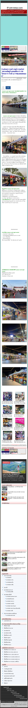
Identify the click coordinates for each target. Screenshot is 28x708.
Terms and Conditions (18, 704)
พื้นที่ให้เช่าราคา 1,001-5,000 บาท (11, 654)
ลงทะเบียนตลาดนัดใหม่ (18, 695)
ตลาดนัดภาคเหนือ (10, 603)
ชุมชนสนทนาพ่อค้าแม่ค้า (9, 676)
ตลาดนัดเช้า (8, 577)
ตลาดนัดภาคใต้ (9, 610)
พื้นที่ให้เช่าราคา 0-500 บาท (10, 649)
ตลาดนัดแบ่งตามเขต (10, 615)
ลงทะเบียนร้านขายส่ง (23, 698)
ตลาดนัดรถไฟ (7, 630)
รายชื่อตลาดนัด (8, 689)
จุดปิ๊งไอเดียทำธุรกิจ (8, 678)
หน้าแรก (6, 666)
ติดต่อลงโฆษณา (10, 702)
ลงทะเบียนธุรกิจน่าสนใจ (20, 697)
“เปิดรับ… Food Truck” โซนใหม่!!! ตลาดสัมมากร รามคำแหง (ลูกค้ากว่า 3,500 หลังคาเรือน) (16, 564)
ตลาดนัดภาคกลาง (10, 601)
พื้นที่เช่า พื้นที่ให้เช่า (8, 671)
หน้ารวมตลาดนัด (7, 575)
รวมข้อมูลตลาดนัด (8, 668)
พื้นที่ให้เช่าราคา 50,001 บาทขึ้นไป (11, 661)
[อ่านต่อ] (20, 480)
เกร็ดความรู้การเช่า (8, 680)
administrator (19, 78)
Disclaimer (25, 704)
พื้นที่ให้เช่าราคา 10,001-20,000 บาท (12, 656)
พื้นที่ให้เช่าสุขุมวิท (8, 640)
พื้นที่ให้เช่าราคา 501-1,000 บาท (11, 652)
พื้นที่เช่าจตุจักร (7, 637)
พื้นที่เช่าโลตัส (7, 625)
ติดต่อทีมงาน (3, 702)
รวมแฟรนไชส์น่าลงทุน (9, 673)
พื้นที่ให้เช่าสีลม (7, 642)
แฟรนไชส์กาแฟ (7, 620)
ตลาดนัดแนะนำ (6, 551)
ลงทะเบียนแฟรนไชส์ (15, 693)
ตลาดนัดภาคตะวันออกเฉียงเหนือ (13, 608)
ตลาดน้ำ (6, 587)
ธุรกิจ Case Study (10, 690)
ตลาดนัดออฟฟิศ (9, 591)
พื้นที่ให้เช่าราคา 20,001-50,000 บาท (12, 659)
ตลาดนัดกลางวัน (9, 579)
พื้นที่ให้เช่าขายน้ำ (8, 635)
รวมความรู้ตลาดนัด (7, 485)
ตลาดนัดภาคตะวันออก (11, 606)
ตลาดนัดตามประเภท (8, 589)
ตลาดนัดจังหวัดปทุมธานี (16, 79)
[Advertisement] (14, 30)
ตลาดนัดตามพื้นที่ (7, 594)
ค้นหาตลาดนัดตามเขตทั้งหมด (10, 613)
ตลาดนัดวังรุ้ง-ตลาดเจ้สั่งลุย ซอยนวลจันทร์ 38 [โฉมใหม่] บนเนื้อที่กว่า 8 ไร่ (16, 568)
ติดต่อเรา (6, 683)
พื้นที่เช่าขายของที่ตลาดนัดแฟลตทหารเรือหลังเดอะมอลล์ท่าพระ (16, 558)
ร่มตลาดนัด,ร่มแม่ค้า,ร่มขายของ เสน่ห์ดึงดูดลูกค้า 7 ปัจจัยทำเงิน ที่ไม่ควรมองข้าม (16, 498)
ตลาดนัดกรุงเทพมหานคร (11, 596)
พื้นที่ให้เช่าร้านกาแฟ (8, 628)
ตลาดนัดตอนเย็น (9, 582)
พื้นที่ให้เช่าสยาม (7, 644)
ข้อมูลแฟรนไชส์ (6, 687)
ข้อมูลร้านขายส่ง (14, 692)
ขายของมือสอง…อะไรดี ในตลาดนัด (15, 486)
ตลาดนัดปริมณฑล (10, 598)
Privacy (4, 704)
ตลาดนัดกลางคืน (6, 79)
